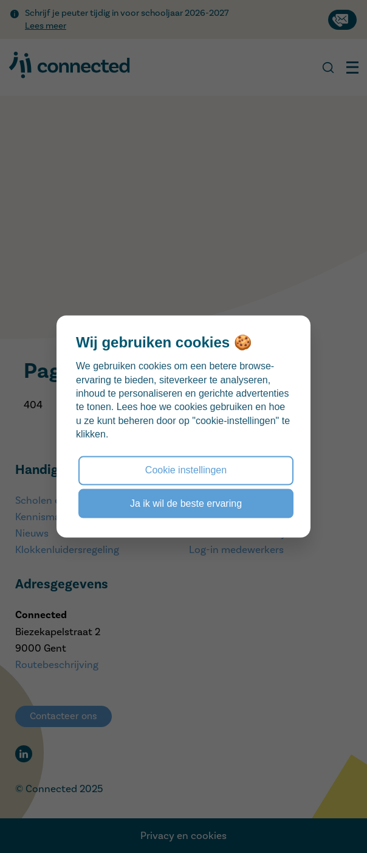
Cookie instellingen (186, 470)
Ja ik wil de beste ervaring (186, 503)
